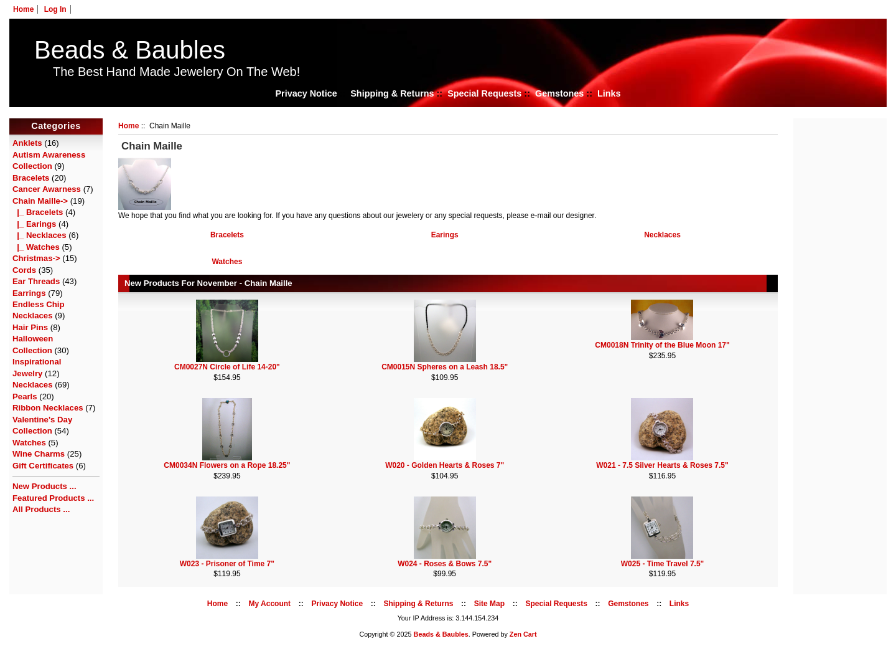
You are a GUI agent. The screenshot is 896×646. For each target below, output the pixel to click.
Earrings (29, 293)
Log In (55, 9)
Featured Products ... (53, 498)
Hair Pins (30, 327)
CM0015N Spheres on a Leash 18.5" (444, 367)
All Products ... (41, 509)
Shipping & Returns (392, 93)
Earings (445, 234)
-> (40, 201)
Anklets (27, 143)
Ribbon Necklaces (47, 407)
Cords (24, 270)
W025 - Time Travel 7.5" (662, 563)
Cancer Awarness (46, 189)
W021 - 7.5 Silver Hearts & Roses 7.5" (662, 465)
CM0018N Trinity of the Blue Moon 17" (662, 345)
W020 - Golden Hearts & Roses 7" (444, 465)
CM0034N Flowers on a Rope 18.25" (227, 465)
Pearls (24, 396)
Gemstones (559, 93)
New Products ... (44, 486)
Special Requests (484, 93)
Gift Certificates (42, 465)
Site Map (489, 603)
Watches (29, 442)
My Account (270, 603)
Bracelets (30, 178)
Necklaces (32, 384)
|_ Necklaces (39, 235)
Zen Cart (523, 634)
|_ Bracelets (37, 212)
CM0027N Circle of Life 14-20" (227, 367)
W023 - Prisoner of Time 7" (227, 563)
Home (23, 9)
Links (609, 93)
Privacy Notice (306, 93)
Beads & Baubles (129, 50)
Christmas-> (36, 258)
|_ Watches (36, 247)
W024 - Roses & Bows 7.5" (445, 563)
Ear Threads (36, 281)
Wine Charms (38, 453)
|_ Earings (34, 224)
